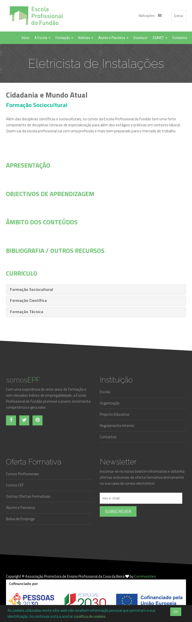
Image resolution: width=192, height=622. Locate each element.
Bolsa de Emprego (20, 519)
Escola (105, 392)
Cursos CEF (15, 485)
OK (176, 611)
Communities (145, 576)
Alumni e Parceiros (20, 507)
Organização (110, 403)
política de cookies (91, 616)
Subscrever (118, 511)
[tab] (96, 289)
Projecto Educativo (115, 414)
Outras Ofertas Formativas (28, 496)
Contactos (108, 437)
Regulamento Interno (117, 425)
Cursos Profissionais (22, 474)
